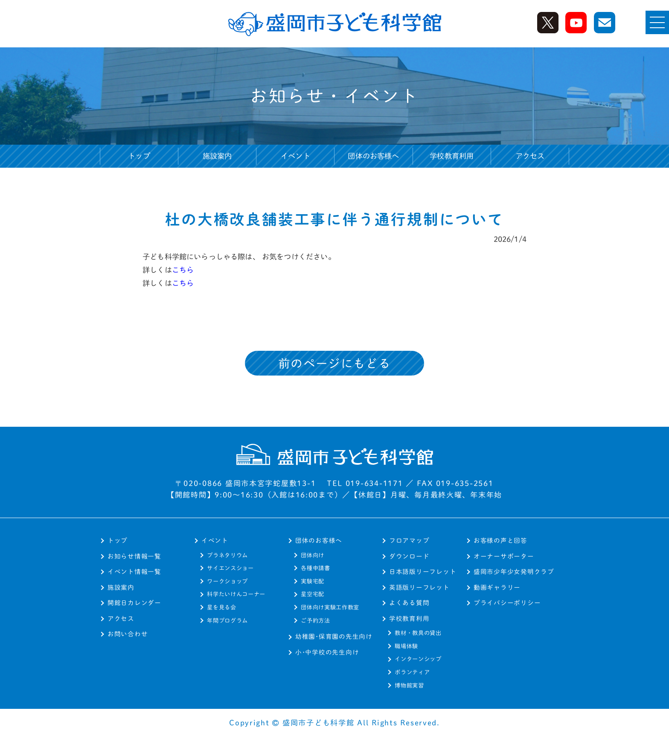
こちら (183, 270)
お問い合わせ (128, 634)
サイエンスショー (230, 568)
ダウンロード (409, 556)
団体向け (312, 555)
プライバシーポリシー (507, 603)
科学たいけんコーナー (236, 594)
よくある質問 (409, 603)
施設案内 (217, 156)
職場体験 (406, 646)
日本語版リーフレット (422, 571)
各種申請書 (315, 568)
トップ (139, 156)
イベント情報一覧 (134, 571)
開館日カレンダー (134, 603)
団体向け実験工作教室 (330, 607)
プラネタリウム (227, 555)
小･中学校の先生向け (327, 652)
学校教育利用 (409, 618)
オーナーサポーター (504, 556)
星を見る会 (221, 607)
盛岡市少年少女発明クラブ (514, 571)
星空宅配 (312, 594)
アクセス (530, 156)
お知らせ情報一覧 (134, 556)
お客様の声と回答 (500, 540)
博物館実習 (409, 685)
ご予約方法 (315, 620)
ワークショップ (227, 581)
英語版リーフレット (419, 587)
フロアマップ (409, 540)
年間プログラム (227, 620)
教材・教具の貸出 (418, 633)
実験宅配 (312, 581)
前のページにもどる (334, 363)
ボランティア (412, 672)
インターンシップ (418, 659)
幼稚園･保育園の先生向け (333, 636)
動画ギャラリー (497, 587)
